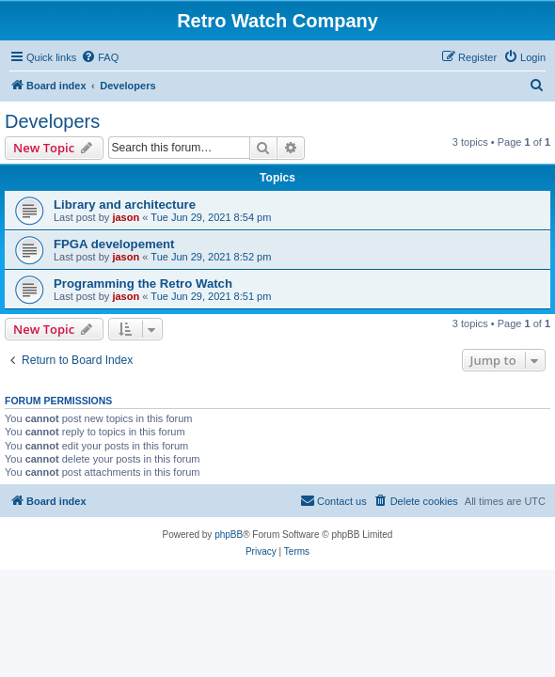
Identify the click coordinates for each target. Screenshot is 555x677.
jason (125, 217)
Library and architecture (125, 204)
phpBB (228, 534)
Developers (52, 121)
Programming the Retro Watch (143, 283)
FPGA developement (114, 244)
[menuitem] (100, 57)
